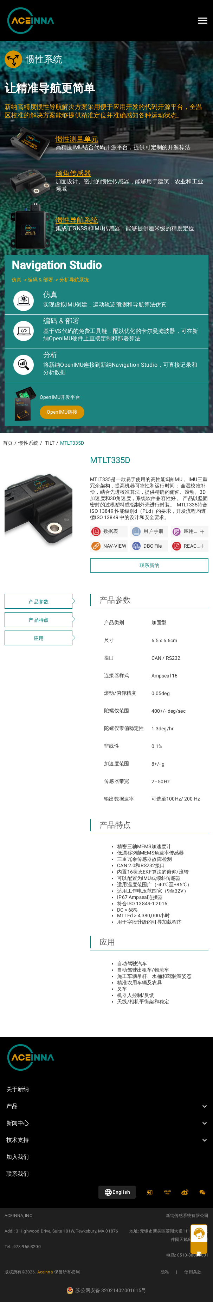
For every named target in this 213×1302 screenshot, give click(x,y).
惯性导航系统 (77, 220)
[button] (106, 1106)
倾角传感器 (73, 173)
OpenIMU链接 (62, 412)
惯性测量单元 (77, 139)
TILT (49, 443)
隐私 (165, 1272)
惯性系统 (28, 443)
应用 (39, 638)
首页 (8, 443)
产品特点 (38, 620)
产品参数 (38, 601)
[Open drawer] (202, 20)
